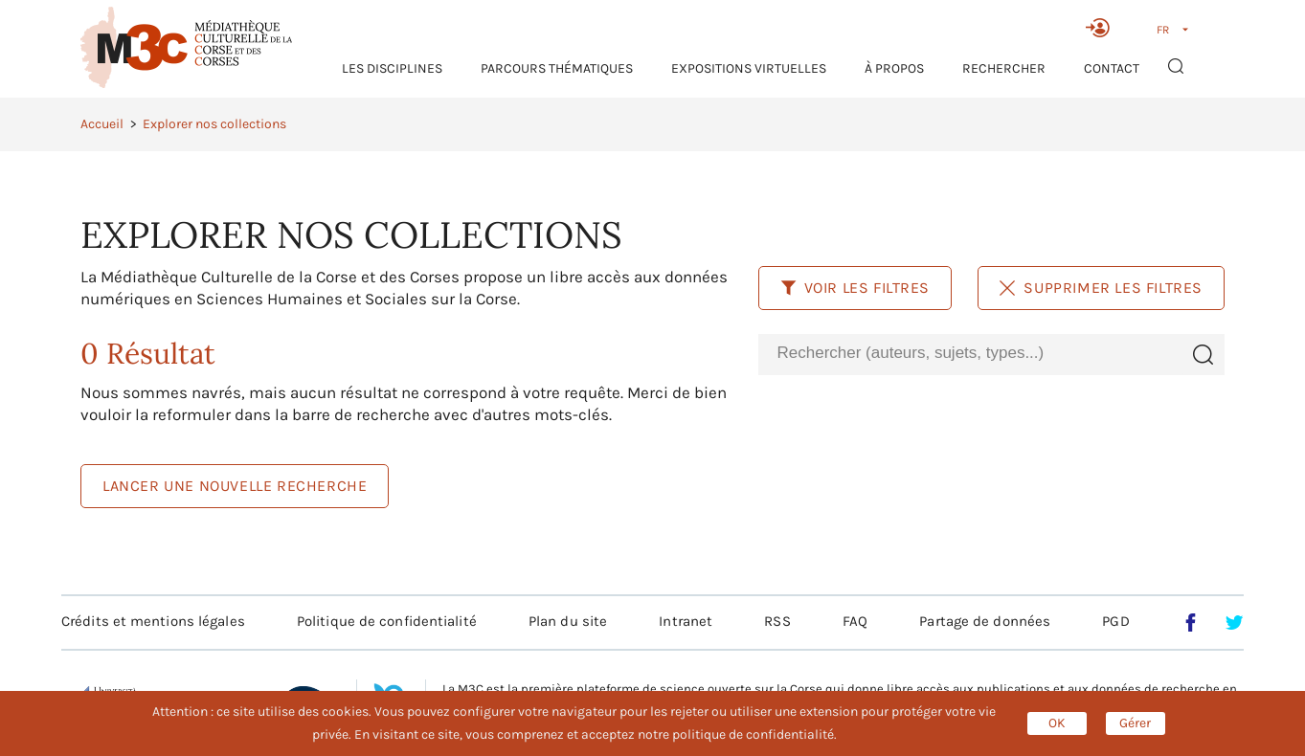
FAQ (855, 621)
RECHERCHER (1004, 68)
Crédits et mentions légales (153, 621)
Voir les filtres (855, 287)
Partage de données (984, 621)
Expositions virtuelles (748, 68)
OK (1057, 723)
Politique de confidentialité (387, 621)
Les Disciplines (392, 68)
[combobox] (969, 353)
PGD (1115, 621)
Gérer (1135, 723)
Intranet (685, 621)
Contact (1111, 68)
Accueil (102, 124)
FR (1163, 29)
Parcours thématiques (557, 68)
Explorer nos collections (214, 124)
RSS (777, 621)
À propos (894, 68)
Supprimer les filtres (1101, 287)
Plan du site (568, 621)
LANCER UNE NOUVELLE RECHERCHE (234, 486)
